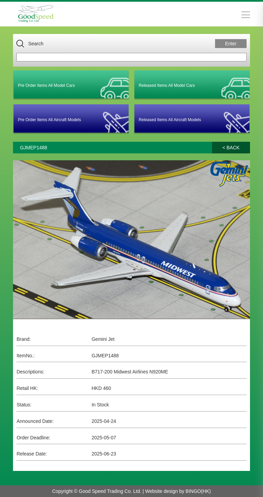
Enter (230, 43)
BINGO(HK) (198, 491)
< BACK (230, 147)
